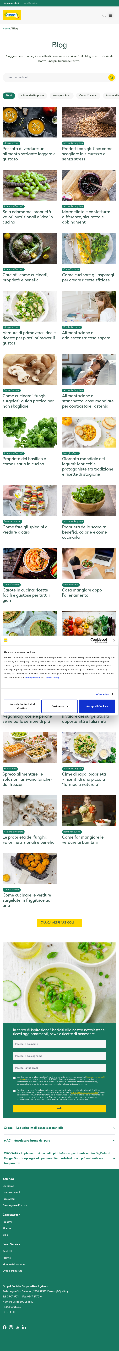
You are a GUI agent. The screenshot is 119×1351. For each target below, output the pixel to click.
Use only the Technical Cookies (22, 706)
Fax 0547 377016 (32, 1297)
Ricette (7, 1228)
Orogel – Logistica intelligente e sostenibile (59, 1128)
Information (102, 694)
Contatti (9, 1312)
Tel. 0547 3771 (11, 1297)
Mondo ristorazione (14, 1264)
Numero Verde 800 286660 (18, 1302)
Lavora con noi (11, 1192)
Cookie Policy (52, 677)
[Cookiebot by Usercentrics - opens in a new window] (93, 640)
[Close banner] (114, 640)
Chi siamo (8, 1186)
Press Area (9, 1199)
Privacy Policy (32, 677)
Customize (60, 706)
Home (6, 28)
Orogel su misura (12, 1271)
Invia (59, 1108)
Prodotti (7, 1222)
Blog (5, 1235)
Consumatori (11, 3)
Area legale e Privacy (15, 1205)
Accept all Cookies (97, 706)
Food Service (30, 3)
